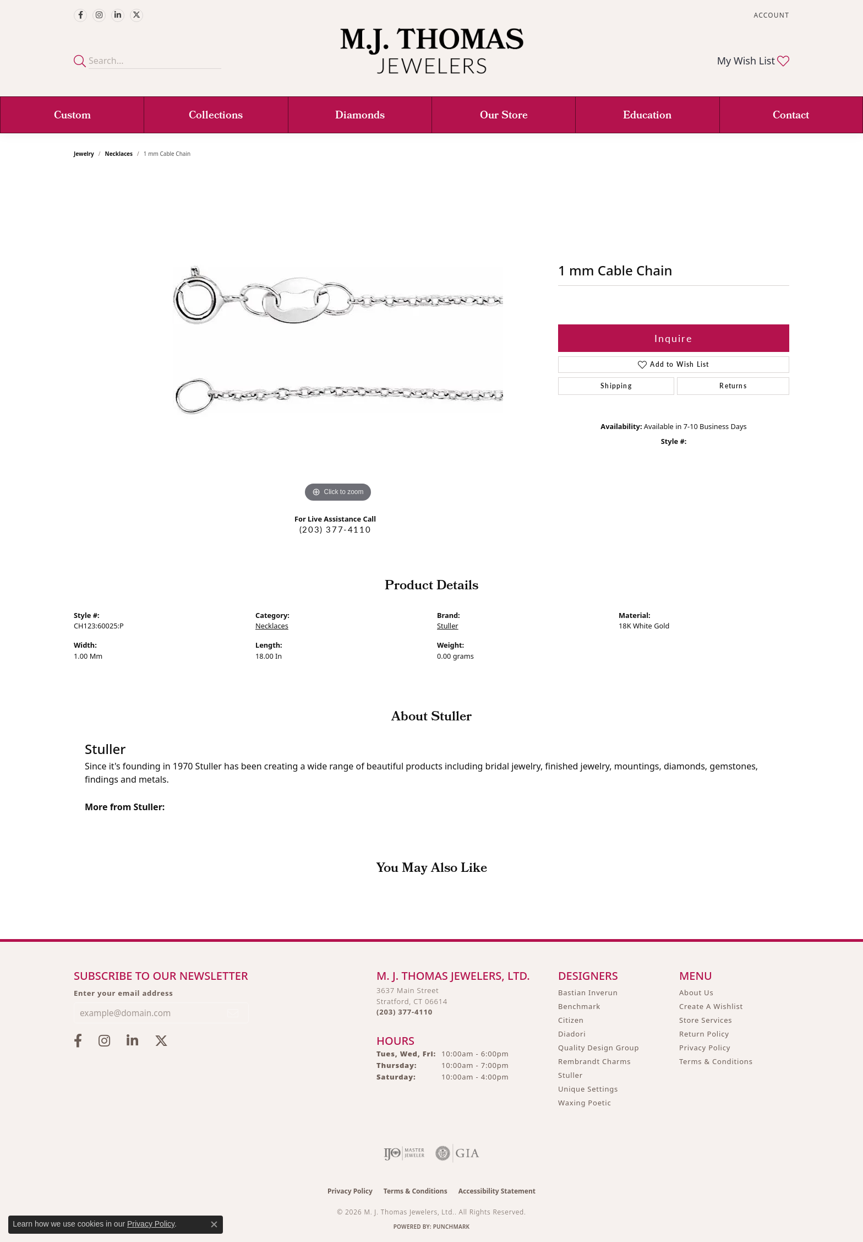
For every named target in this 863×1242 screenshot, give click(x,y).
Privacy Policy (704, 1048)
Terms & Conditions (716, 1061)
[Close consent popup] (214, 1224)
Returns (732, 386)
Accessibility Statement (497, 1191)
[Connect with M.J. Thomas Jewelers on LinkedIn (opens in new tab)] (117, 15)
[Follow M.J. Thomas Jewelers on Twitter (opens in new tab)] (136, 15)
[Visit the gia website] (457, 1153)
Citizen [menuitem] (571, 1020)
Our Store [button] (504, 116)
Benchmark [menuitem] (579, 1006)
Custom (72, 116)
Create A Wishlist (711, 1006)
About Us (696, 992)
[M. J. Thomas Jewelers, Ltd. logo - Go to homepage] (432, 56)
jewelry (84, 154)
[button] (770, 15)
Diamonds (360, 116)
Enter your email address (123, 993)
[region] (338, 340)
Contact (791, 116)
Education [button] (647, 116)
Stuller (447, 626)
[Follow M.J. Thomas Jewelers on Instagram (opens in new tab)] (99, 15)
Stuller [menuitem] (570, 1075)
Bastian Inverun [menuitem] (588, 992)
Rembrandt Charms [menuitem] (594, 1061)
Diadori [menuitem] (572, 1034)
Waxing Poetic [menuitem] (584, 1103)
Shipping (616, 386)
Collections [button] (216, 116)
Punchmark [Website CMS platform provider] (451, 1226)
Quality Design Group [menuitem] (598, 1048)
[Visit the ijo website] (404, 1153)
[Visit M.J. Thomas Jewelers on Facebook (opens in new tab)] (80, 15)
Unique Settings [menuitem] (588, 1089)
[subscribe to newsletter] (233, 1013)
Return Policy (704, 1034)
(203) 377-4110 (335, 529)
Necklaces (119, 154)
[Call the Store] (404, 1012)
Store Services (705, 1020)
